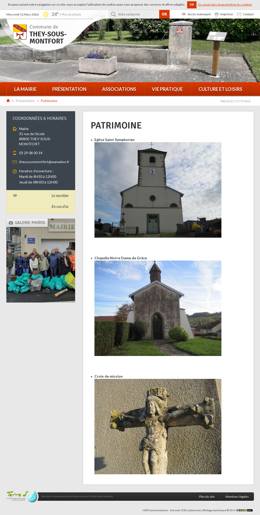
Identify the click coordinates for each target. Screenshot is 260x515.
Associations (119, 89)
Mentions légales (237, 496)
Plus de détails (71, 14)
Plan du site (207, 496)
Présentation (69, 89)
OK (192, 5)
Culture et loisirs (220, 89)
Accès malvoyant (199, 14)
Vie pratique (167, 89)
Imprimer (226, 14)
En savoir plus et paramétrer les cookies (225, 4)
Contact (248, 14)
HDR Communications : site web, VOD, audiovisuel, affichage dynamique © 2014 (198, 510)
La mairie (25, 89)
